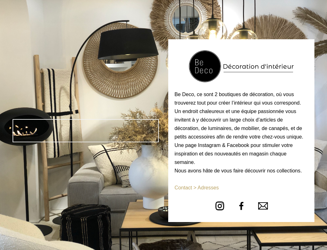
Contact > (186, 187)
